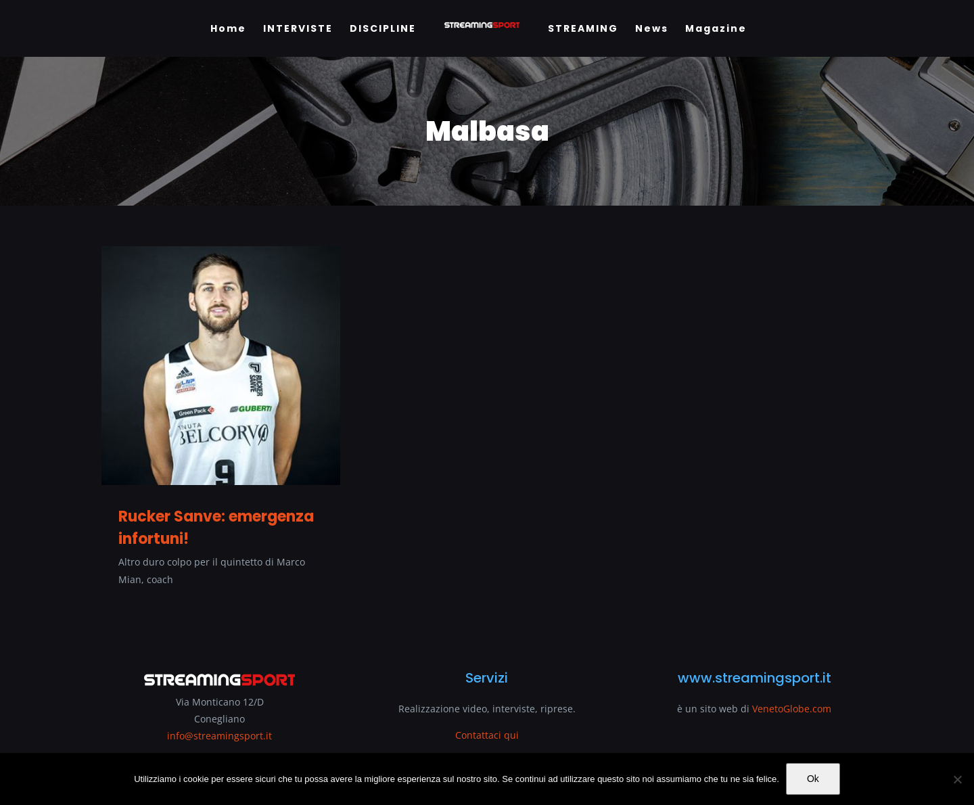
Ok (813, 778)
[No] (957, 779)
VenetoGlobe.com (791, 708)
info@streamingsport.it (219, 735)
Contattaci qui (487, 735)
